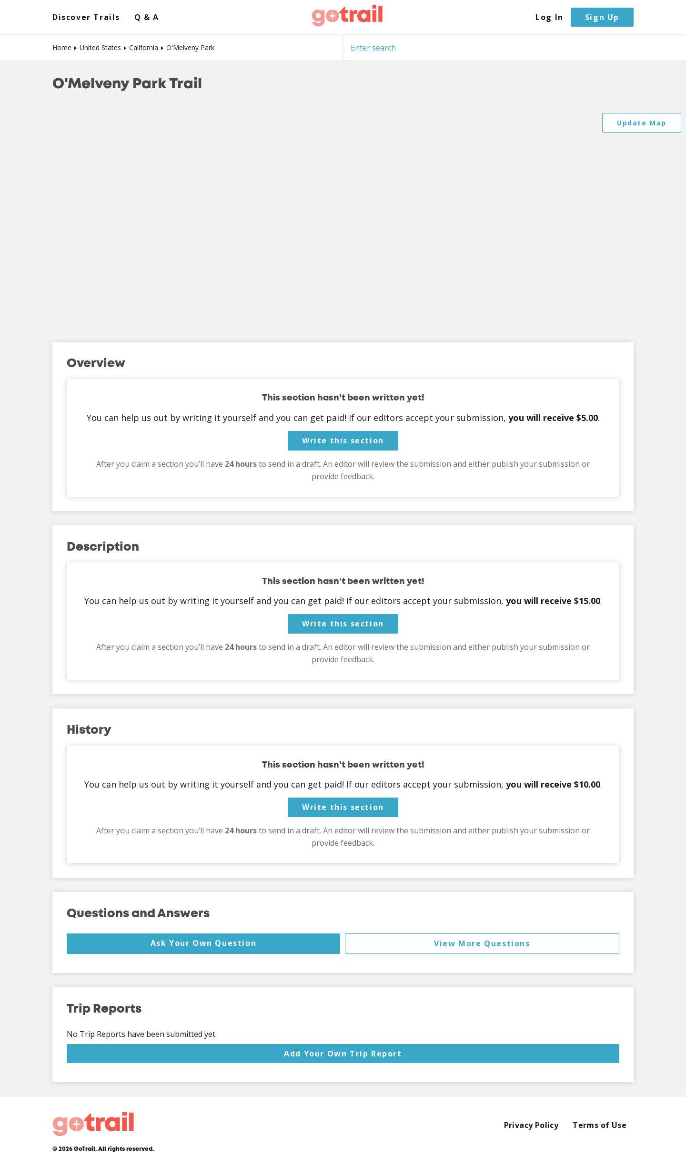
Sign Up (602, 17)
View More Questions (482, 943)
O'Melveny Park (190, 47)
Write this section (343, 440)
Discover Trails (86, 17)
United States (100, 47)
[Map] (343, 218)
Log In (549, 17)
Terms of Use (599, 1125)
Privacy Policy (531, 1125)
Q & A (146, 17)
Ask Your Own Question (204, 943)
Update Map (641, 122)
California (143, 47)
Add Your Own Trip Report (343, 1053)
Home (61, 47)
